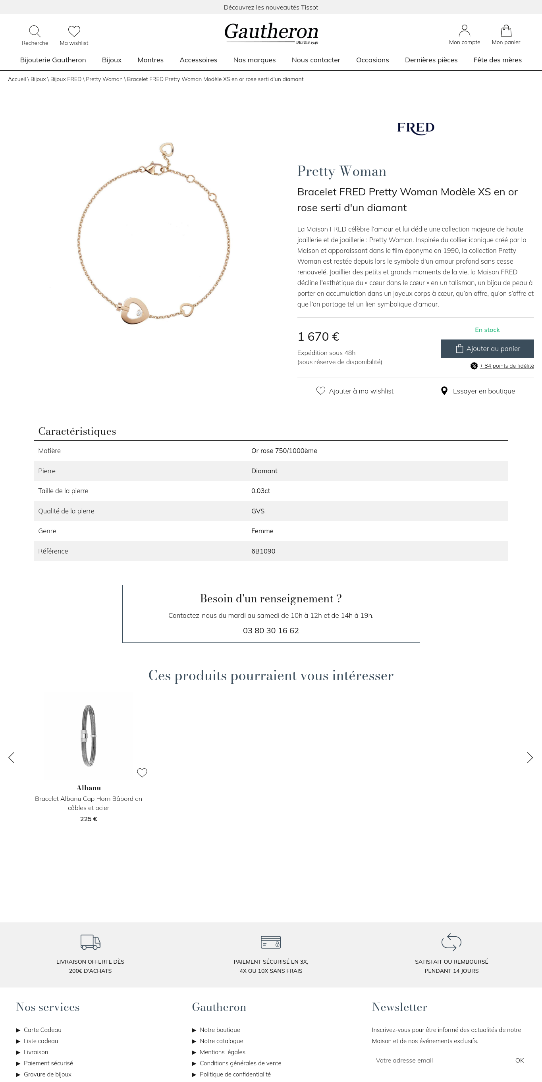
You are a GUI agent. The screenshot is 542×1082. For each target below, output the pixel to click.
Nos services (48, 1006)
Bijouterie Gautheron (53, 59)
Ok (519, 1060)
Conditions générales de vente (240, 1063)
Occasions (372, 59)
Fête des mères (498, 59)
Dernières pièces (431, 59)
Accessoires (198, 59)
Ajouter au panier (487, 349)
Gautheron (219, 1006)
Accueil (17, 79)
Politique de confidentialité (235, 1074)
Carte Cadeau (43, 1030)
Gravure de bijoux (47, 1074)
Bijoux (112, 59)
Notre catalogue (221, 1041)
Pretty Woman (104, 79)
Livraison (36, 1052)
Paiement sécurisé (48, 1063)
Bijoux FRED (66, 79)
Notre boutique (220, 1030)
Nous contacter (316, 59)
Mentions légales (222, 1052)
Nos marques (254, 59)
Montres (150, 59)
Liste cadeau (41, 1041)
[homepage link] (271, 34)
